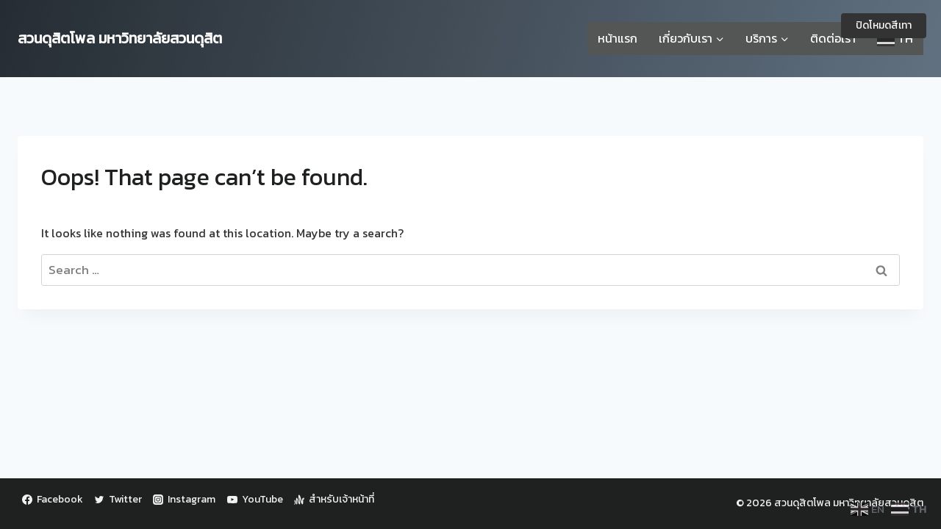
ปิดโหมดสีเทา (884, 25)
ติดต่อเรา (833, 38)
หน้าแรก (617, 38)
